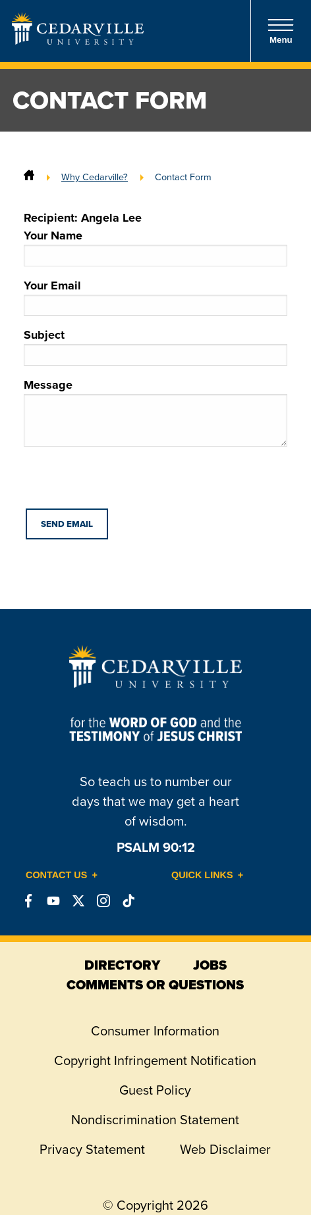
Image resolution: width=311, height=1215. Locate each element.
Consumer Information (155, 1031)
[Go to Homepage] (78, 40)
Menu (280, 31)
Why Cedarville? (94, 177)
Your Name (155, 246)
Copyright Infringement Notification (155, 1060)
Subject (155, 346)
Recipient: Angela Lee (83, 217)
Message (155, 411)
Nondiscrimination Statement (155, 1119)
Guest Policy (155, 1090)
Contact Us (56, 875)
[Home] (29, 177)
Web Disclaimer (225, 1149)
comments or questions (155, 985)
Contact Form (183, 177)
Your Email (155, 296)
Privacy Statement (92, 1149)
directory (122, 965)
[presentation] (124, 482)
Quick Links (202, 875)
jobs (210, 965)
